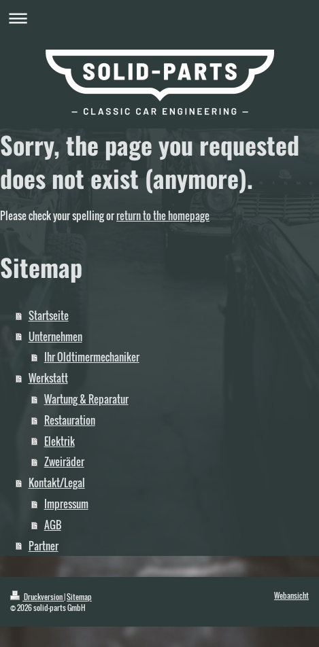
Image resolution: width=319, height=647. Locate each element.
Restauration (69, 420)
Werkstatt (48, 377)
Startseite (49, 315)
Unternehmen (55, 336)
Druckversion (37, 596)
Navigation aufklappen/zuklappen (159, 18)
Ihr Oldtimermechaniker (91, 356)
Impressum (66, 503)
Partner (43, 545)
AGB (52, 524)
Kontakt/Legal (57, 482)
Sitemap (79, 596)
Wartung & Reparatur (86, 398)
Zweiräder (64, 461)
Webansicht (291, 595)
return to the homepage (162, 215)
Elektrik (59, 441)
